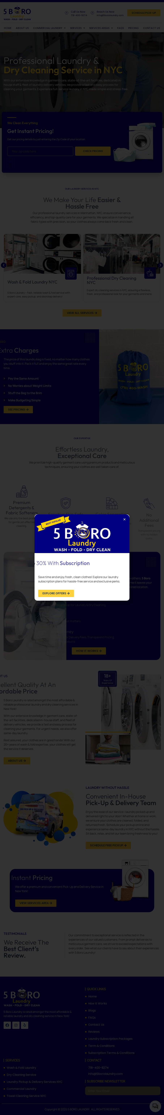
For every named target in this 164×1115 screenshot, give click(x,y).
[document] (82, 557)
